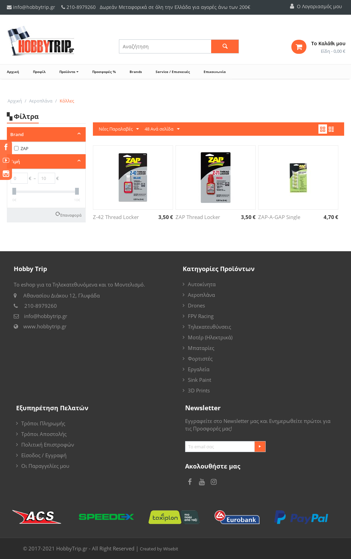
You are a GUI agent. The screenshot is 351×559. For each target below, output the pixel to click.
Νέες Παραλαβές (119, 129)
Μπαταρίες (201, 347)
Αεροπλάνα (40, 101)
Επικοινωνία (215, 71)
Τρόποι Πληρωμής (43, 423)
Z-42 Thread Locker (116, 217)
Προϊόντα (68, 71)
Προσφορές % (104, 71)
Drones (196, 305)
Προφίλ (39, 71)
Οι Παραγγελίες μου (45, 465)
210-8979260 (81, 7)
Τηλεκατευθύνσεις (209, 326)
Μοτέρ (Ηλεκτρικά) (210, 337)
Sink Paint (199, 379)
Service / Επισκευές (173, 71)
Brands (136, 71)
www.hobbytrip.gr (44, 326)
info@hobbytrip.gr (31, 7)
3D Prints (199, 390)
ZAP (21, 148)
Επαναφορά (71, 214)
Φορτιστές (200, 358)
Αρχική (13, 71)
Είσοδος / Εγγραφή (43, 455)
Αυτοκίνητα (202, 284)
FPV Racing (201, 316)
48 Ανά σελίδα (162, 129)
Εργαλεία (198, 369)
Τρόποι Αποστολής (43, 433)
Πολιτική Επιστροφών (47, 444)
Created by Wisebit (159, 549)
